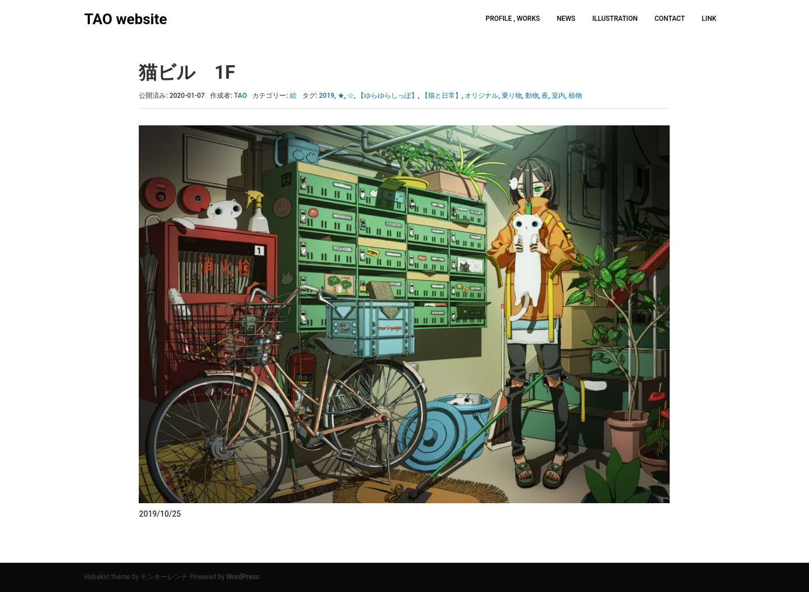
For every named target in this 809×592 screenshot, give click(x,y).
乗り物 (512, 96)
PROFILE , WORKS (512, 18)
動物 (532, 96)
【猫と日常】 (441, 96)
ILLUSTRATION (615, 18)
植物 (575, 96)
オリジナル (481, 96)
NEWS (566, 18)
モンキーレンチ (164, 577)
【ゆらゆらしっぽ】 (387, 96)
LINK (709, 18)
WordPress (243, 577)
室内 (558, 96)
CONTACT (670, 18)
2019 (326, 96)
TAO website (125, 19)
